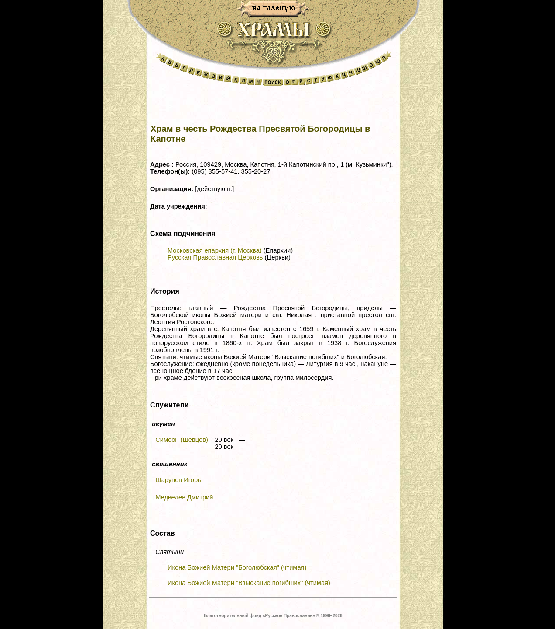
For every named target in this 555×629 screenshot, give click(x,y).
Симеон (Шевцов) (181, 439)
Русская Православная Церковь (215, 257)
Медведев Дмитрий (184, 497)
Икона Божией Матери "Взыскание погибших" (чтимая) (249, 582)
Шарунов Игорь (178, 479)
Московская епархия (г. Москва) (215, 250)
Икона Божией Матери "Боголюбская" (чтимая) (237, 567)
